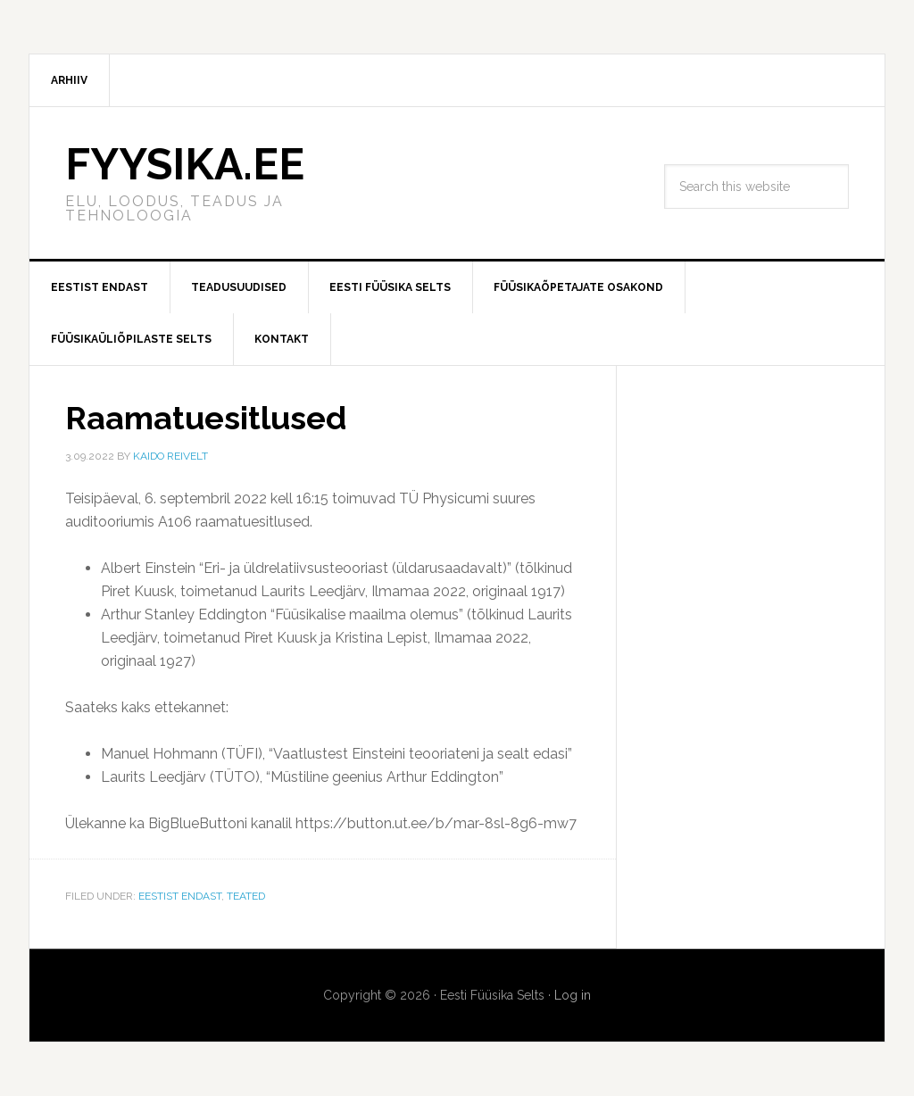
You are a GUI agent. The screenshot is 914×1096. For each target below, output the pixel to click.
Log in (572, 995)
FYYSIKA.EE (184, 164)
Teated (246, 896)
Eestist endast (179, 896)
